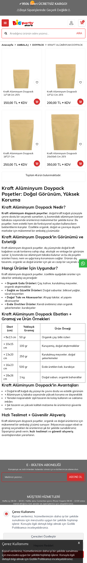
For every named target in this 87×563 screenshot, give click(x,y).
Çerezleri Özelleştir (43, 536)
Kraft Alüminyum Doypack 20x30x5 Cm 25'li (62, 155)
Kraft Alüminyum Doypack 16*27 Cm (18, 155)
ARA (79, 33)
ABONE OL (75, 476)
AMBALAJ (22, 44)
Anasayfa (7, 44)
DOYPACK (38, 44)
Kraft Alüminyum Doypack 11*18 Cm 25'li (18, 93)
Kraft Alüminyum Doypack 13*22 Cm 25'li (62, 93)
